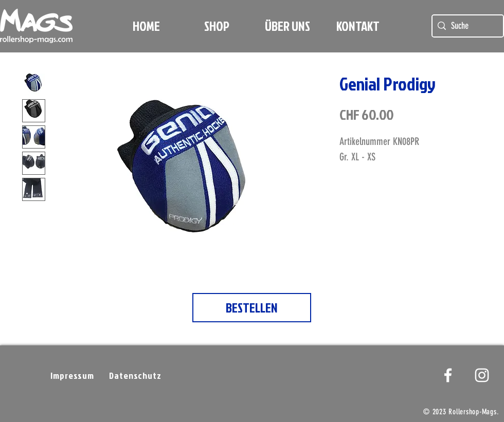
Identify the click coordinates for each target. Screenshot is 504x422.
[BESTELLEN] (251, 307)
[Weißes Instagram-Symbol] (482, 375)
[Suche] (466, 25)
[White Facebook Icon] (448, 375)
